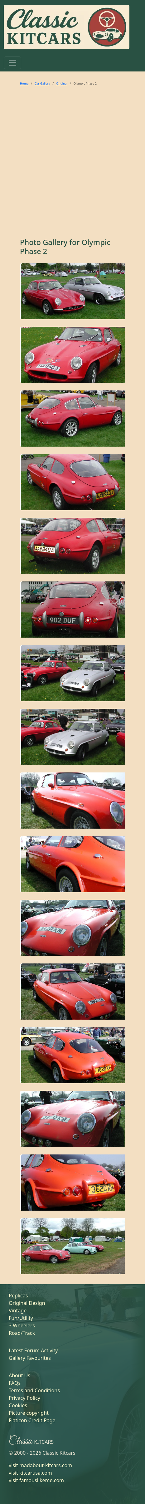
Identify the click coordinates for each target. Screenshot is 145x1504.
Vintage (18, 1310)
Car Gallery (42, 83)
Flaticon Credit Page (32, 1420)
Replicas (18, 1295)
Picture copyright (29, 1412)
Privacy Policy (24, 1397)
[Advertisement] (70, 164)
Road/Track (22, 1333)
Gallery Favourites (30, 1358)
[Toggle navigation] (12, 62)
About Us (19, 1375)
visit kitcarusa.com (30, 1472)
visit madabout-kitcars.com (40, 1465)
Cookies (18, 1405)
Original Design (27, 1303)
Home (24, 83)
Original (61, 83)
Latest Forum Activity (33, 1350)
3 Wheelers (22, 1325)
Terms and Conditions (34, 1390)
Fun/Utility (21, 1318)
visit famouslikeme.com (36, 1480)
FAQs (15, 1382)
